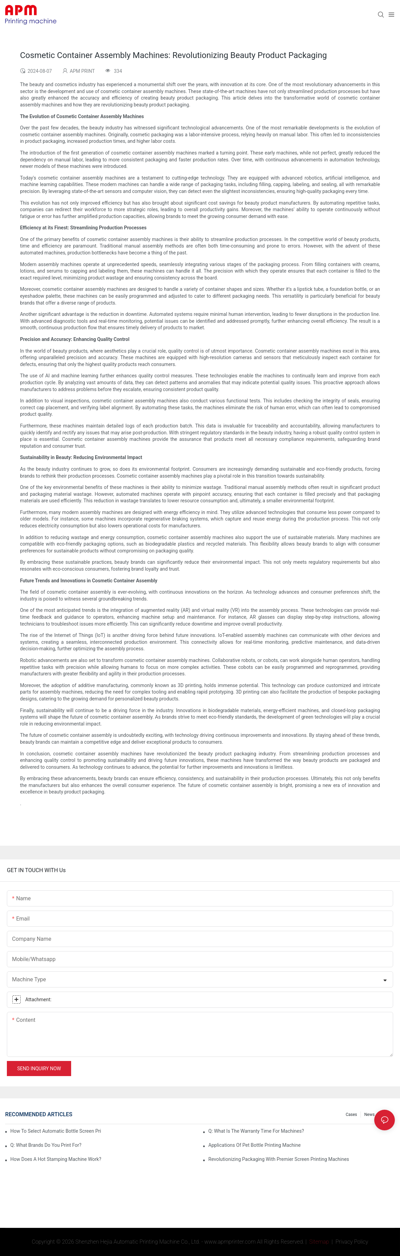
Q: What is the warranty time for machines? (256, 1131)
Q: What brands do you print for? (45, 1145)
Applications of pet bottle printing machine (254, 1145)
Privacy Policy (351, 1241)
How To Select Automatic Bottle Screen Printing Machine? (55, 1131)
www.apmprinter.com (230, 1241)
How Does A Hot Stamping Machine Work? (55, 1159)
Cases (351, 1114)
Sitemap (318, 1241)
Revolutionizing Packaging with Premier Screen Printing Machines (278, 1159)
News (369, 1114)
